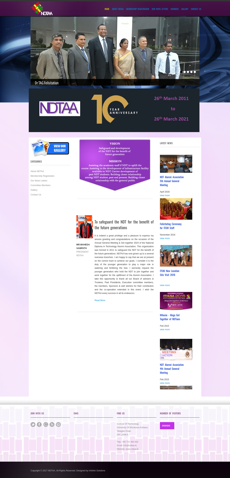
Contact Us (196, 9)
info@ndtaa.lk (130, 445)
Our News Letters (160, 9)
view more (165, 196)
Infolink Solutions (97, 470)
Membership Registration (137, 9)
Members (175, 9)
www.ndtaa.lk (132, 449)
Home (107, 9)
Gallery (184, 9)
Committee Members (40, 185)
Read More (100, 300)
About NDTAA (117, 9)
